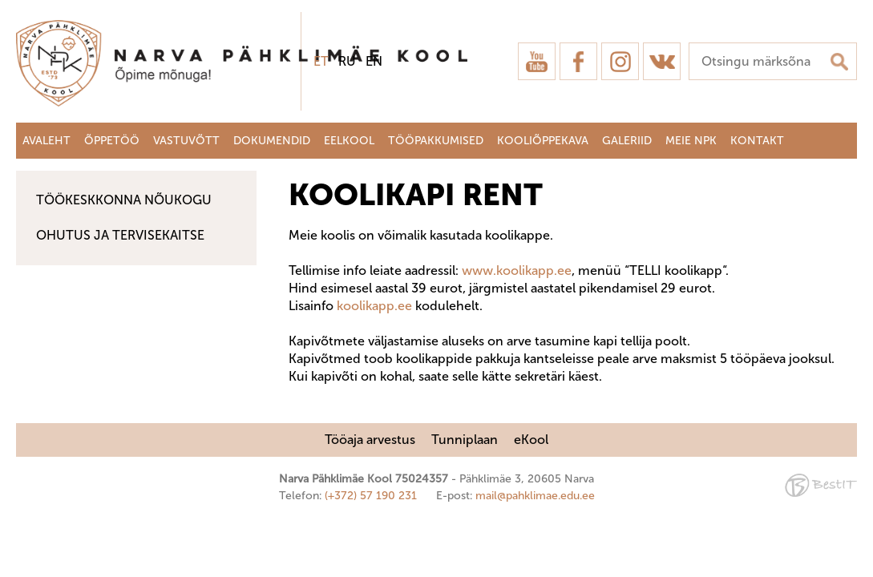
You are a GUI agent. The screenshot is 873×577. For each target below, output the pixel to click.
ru (347, 61)
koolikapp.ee (374, 305)
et (321, 61)
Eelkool (349, 140)
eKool (531, 439)
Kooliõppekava (542, 140)
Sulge (847, 30)
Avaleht (46, 140)
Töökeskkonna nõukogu (124, 200)
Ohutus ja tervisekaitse (120, 235)
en (374, 61)
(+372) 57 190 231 (371, 495)
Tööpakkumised (435, 140)
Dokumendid (271, 140)
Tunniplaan (464, 439)
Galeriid (627, 140)
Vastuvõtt (186, 140)
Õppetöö (111, 140)
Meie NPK (691, 140)
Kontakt (757, 140)
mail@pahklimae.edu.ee (535, 495)
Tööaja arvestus (370, 439)
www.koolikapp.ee (517, 270)
